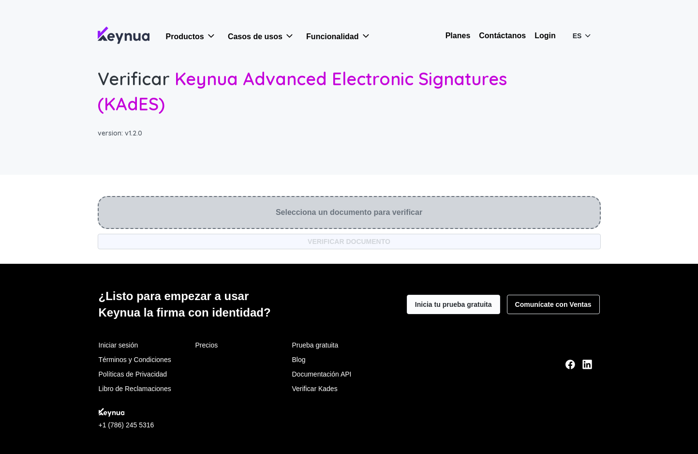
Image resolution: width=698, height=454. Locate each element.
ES (583, 35)
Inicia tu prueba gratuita (453, 304)
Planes (458, 35)
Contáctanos (502, 35)
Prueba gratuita (315, 345)
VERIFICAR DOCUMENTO (349, 241)
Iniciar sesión (118, 345)
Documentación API (322, 374)
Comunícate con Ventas (553, 304)
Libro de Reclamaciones (135, 389)
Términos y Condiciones (135, 359)
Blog (299, 359)
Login (545, 35)
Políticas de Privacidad (133, 374)
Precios (206, 345)
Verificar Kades (315, 389)
